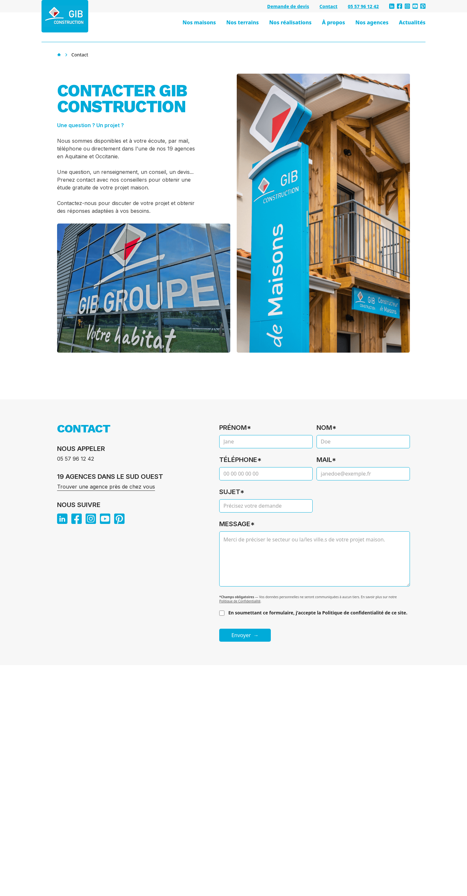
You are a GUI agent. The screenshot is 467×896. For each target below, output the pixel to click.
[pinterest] (422, 6)
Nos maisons (199, 22)
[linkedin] (391, 6)
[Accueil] (59, 55)
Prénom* (235, 427)
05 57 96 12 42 (363, 6)
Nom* (327, 427)
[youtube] (415, 6)
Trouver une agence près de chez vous (106, 486)
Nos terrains (242, 22)
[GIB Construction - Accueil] (65, 16)
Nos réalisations (290, 22)
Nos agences (372, 22)
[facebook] (399, 6)
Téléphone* (240, 460)
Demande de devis (288, 6)
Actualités (412, 22)
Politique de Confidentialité (239, 601)
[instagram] (407, 6)
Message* (237, 524)
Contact (328, 6)
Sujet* (232, 492)
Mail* (326, 460)
